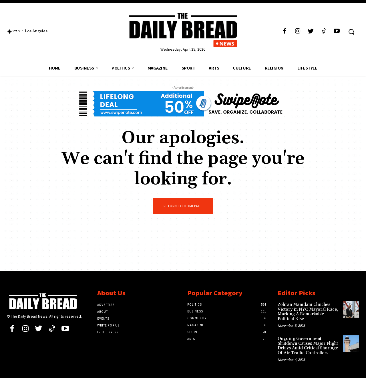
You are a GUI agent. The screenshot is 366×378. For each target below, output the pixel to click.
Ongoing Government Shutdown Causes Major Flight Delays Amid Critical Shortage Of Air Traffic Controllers (308, 346)
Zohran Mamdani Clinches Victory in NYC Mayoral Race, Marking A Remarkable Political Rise (308, 312)
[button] (351, 31)
